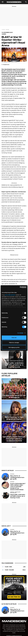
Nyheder (12, 474)
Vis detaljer (20, 333)
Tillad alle (14, 337)
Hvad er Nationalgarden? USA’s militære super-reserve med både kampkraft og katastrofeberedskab (17, 486)
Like (24, 566)
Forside (3, 29)
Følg (24, 570)
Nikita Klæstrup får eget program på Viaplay (14, 418)
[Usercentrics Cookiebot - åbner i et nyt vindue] (20, 287)
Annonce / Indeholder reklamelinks (14, 360)
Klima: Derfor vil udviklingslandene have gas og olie (17, 477)
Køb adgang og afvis (14, 347)
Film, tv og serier (14, 393)
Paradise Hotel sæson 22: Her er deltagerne (14, 396)
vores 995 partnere (10, 295)
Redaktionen (6, 64)
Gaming (7, 29)
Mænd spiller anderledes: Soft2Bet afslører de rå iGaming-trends (14, 365)
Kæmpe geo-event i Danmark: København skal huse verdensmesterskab (14, 439)
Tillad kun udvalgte (14, 342)
